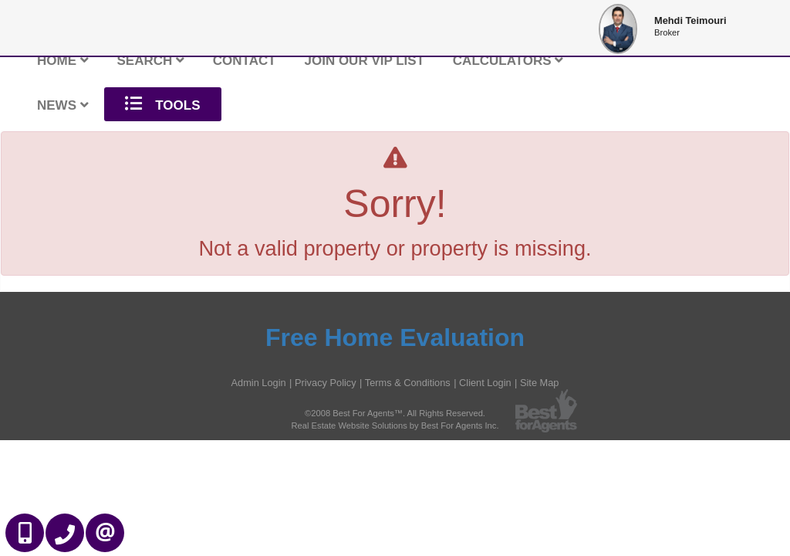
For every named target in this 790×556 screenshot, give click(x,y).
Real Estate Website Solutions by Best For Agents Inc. (394, 425)
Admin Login (258, 382)
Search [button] (151, 60)
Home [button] (63, 60)
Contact (244, 60)
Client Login (485, 382)
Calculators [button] (508, 60)
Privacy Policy (325, 382)
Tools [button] (163, 104)
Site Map (539, 382)
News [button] (63, 105)
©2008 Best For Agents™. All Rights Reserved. (395, 413)
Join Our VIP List (364, 60)
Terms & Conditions (408, 382)
